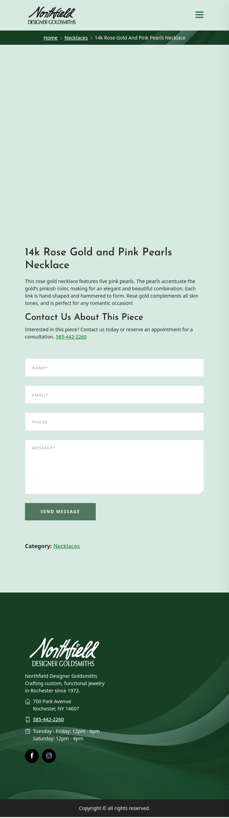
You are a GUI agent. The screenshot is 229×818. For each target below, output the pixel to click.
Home (51, 37)
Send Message (60, 513)
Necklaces (76, 37)
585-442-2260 (71, 338)
